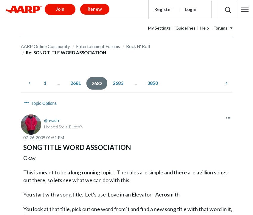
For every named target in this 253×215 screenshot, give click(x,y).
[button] (244, 8)
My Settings (178, 25)
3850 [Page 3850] (152, 81)
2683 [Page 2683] (118, 81)
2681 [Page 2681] (75, 81)
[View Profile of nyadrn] (52, 107)
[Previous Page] (30, 81)
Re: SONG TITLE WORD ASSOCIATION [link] (66, 50)
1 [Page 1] (45, 81)
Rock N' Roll (138, 44)
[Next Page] (226, 81)
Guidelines (204, 25)
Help (223, 25)
